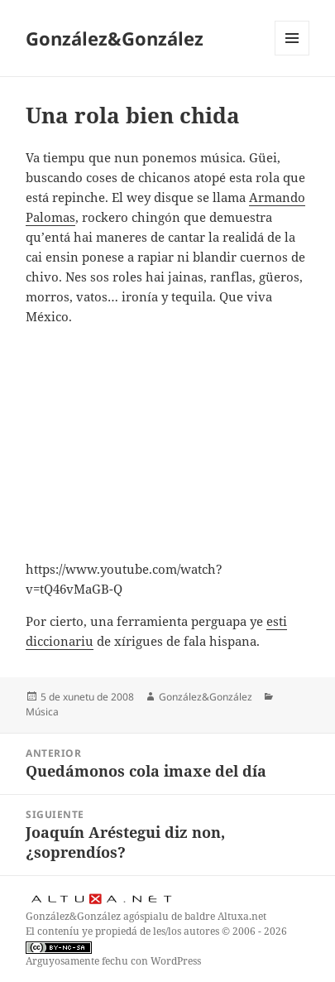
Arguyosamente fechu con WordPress (113, 961)
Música (42, 712)
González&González (114, 38)
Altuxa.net (242, 916)
